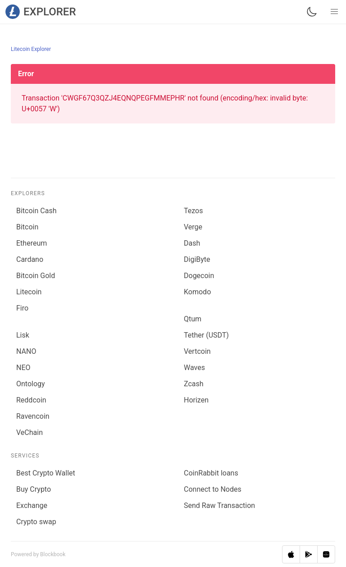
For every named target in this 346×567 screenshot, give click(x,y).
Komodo (197, 292)
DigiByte (197, 259)
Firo (22, 308)
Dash (192, 243)
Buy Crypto (33, 489)
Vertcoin (197, 351)
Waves (194, 367)
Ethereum (31, 243)
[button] (334, 11)
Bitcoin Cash (36, 210)
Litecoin (28, 292)
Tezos (193, 210)
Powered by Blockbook (38, 554)
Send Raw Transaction (219, 505)
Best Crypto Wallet (45, 473)
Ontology (30, 384)
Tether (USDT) (206, 335)
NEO (23, 367)
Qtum (192, 319)
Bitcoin (27, 227)
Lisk (22, 335)
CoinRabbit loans (211, 473)
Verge (193, 227)
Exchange (31, 505)
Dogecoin (199, 275)
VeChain (29, 432)
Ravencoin (33, 416)
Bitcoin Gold (35, 275)
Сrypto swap (36, 521)
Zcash (194, 384)
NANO (26, 351)
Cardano (29, 259)
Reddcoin (31, 400)
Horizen (196, 400)
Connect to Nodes (212, 489)
